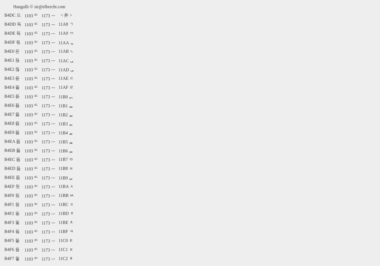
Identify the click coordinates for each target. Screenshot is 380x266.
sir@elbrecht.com (49, 6)
